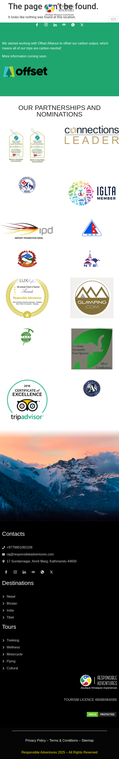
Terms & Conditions (63, 740)
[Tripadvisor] (64, 24)
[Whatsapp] (73, 24)
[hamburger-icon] (113, 19)
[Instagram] (46, 24)
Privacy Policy (35, 740)
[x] (82, 24)
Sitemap (88, 740)
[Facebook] (37, 24)
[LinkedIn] (55, 24)
